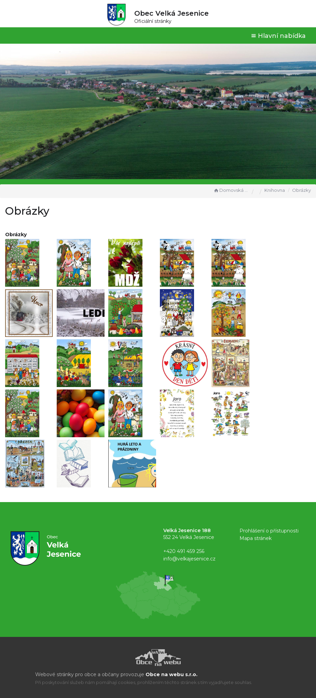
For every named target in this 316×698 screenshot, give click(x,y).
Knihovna (274, 190)
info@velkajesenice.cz (189, 559)
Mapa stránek (255, 538)
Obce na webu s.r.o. (171, 674)
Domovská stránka (231, 190)
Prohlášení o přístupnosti (269, 531)
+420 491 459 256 (183, 551)
